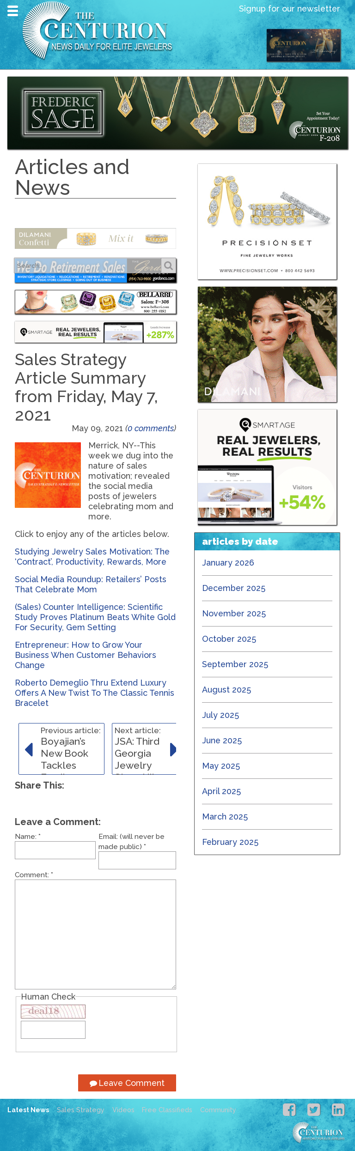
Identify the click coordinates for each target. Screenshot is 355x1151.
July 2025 (220, 715)
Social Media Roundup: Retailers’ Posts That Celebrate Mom (90, 584)
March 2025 (225, 816)
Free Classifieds (167, 1110)
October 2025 (229, 639)
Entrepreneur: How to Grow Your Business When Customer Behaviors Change (85, 655)
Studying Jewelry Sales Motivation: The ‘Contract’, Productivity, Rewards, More (92, 556)
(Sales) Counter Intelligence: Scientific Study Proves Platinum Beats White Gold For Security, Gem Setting (95, 617)
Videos (123, 1110)
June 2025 (222, 740)
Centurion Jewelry (101, 30)
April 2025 (221, 791)
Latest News (28, 1110)
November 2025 (234, 613)
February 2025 (230, 842)
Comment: (34, 875)
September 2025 (235, 664)
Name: (28, 836)
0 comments (151, 428)
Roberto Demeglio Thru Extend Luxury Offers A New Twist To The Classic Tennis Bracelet (94, 693)
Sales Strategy (80, 1110)
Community (218, 1110)
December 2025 (233, 588)
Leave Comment (127, 1083)
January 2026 (228, 562)
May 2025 (221, 766)
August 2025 (226, 689)
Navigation (12, 11)
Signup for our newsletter (289, 8)
